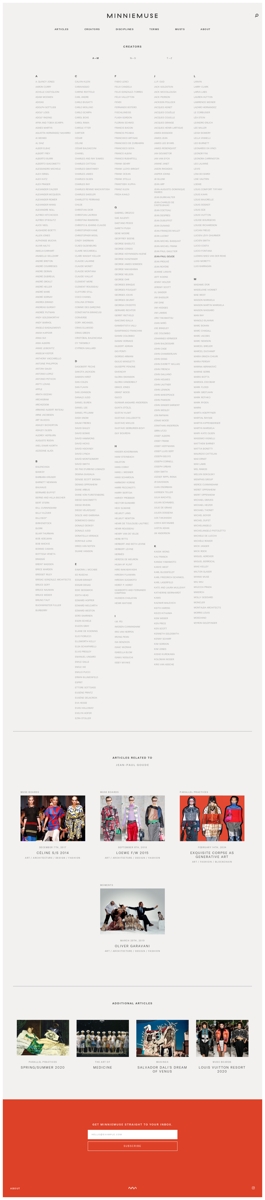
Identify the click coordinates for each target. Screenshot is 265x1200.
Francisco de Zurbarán (129, 143)
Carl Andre (82, 97)
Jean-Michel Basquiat (167, 241)
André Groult (44, 281)
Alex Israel (42, 173)
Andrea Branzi (44, 302)
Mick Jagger (201, 546)
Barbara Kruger (45, 477)
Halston (120, 461)
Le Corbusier (202, 112)
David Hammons (84, 438)
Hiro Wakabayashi (126, 569)
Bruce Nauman (44, 589)
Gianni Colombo (124, 335)
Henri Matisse (123, 603)
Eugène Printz (84, 692)
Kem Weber (161, 618)
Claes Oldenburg (85, 245)
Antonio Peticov (45, 378)
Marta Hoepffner (205, 412)
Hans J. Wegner (124, 472)
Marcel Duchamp (204, 351)
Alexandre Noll (45, 209)
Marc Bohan (201, 325)
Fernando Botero (126, 107)
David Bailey (82, 428)
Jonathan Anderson (166, 425)
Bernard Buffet (45, 492)
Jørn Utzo (160, 430)
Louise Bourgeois (205, 220)
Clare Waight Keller (87, 255)
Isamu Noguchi (124, 657)
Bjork (39, 528)
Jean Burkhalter (164, 197)
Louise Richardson (205, 225)
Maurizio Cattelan (205, 453)
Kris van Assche (164, 664)
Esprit (79, 682)
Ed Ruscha (81, 574)
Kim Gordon (161, 643)
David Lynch (82, 453)
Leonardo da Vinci (205, 148)
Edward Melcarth (86, 605)
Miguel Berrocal (204, 561)
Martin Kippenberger (207, 423)
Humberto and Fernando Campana (130, 591)
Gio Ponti (120, 351)
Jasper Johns (162, 173)
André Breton (44, 261)
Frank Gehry (122, 163)
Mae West (200, 294)
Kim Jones (160, 649)
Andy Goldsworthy (47, 317)
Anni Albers (42, 343)
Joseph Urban (162, 466)
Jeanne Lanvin (162, 271)
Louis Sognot (202, 204)
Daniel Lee (81, 407)
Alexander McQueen (47, 194)
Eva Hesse (81, 702)
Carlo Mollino (84, 107)
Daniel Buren (83, 402)
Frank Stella (123, 179)
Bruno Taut (42, 600)
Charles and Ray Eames (89, 158)
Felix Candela (123, 86)
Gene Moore (122, 233)
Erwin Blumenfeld (86, 677)
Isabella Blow (123, 652)
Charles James (84, 173)
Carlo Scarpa (83, 112)
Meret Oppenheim (205, 489)
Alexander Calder (46, 189)
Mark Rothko (202, 397)
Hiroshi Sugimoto (126, 579)
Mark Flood (201, 387)
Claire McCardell (86, 250)
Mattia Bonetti (203, 448)
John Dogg (160, 358)
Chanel (79, 153)
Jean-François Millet (167, 230)
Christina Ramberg (87, 220)
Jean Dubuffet (163, 220)
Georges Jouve (124, 294)
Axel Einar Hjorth (46, 445)
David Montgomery (87, 458)
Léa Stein (199, 117)
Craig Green (82, 332)
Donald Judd (83, 530)
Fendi (118, 102)
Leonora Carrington (206, 158)
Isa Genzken (122, 642)
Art (27, 863)
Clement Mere (84, 281)
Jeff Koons (161, 276)
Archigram (42, 399)
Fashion (74, 863)
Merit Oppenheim (204, 494)
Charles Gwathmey (87, 168)
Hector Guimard (125, 502)
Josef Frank (161, 440)
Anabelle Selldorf (47, 255)
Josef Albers (162, 435)
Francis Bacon (124, 127)
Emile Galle (82, 661)
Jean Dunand (162, 225)
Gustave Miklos (124, 423)
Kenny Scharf (162, 638)
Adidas (39, 102)
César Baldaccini (85, 148)
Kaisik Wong (161, 551)
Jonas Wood (161, 420)
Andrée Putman (45, 312)
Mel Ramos (200, 469)
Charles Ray (82, 184)
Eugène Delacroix (86, 697)
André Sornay (44, 296)
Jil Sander (160, 292)
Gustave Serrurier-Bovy (130, 428)
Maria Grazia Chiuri (206, 356)
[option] (43, 1053)
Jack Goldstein (163, 86)
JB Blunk (159, 179)
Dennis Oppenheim (86, 484)
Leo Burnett (201, 143)
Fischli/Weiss (123, 112)
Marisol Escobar (204, 382)
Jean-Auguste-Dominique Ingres (169, 190)
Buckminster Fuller (48, 605)
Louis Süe (199, 209)
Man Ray (199, 315)
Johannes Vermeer (165, 338)
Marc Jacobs (202, 335)
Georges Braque (125, 284)
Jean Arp (159, 184)
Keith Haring (162, 608)
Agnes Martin (43, 127)
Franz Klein (122, 189)
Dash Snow (81, 417)
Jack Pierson (162, 97)
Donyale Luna (83, 540)
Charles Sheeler (85, 194)
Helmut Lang (123, 513)
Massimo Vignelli (204, 438)
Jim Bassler (161, 297)
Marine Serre (202, 371)
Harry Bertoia (123, 492)
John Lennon (162, 389)
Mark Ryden (201, 402)
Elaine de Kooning (86, 631)
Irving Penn (122, 636)
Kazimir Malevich (165, 602)
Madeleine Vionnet (205, 289)
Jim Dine (159, 302)
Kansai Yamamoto (165, 561)
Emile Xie (80, 666)
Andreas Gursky (45, 307)
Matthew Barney (204, 443)
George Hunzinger (126, 258)
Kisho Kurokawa (164, 654)
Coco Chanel (83, 296)
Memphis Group (203, 479)
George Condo (124, 248)
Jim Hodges (161, 307)
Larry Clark (201, 86)
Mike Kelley (201, 566)
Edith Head (81, 595)
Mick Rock (200, 551)
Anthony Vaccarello (48, 358)
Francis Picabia (124, 132)
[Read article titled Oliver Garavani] (132, 917)
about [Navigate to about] (206, 29)
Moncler (199, 602)
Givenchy (120, 371)
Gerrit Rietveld (124, 315)
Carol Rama (82, 122)
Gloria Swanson (124, 376)
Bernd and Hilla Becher (50, 497)
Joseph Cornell (163, 461)
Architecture (43, 863)
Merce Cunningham (206, 484)
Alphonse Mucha (45, 240)
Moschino (200, 617)
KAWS (157, 597)
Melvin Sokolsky (204, 474)
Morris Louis (202, 612)
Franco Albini (123, 153)
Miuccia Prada (203, 587)
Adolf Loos (42, 112)
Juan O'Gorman (163, 487)
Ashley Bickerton (46, 425)
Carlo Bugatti (84, 102)
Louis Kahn (200, 194)
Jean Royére (161, 266)
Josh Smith (161, 471)
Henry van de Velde (127, 533)
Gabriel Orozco (124, 212)
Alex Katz (41, 179)
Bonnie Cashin (44, 548)
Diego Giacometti (86, 499)
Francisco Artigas (126, 138)
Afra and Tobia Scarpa (49, 122)
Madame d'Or (201, 284)
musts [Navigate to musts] (180, 29)
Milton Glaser (203, 571)
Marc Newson (202, 340)
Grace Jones (122, 387)
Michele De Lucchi (205, 535)
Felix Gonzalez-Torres (129, 91)
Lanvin (198, 81)
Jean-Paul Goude (164, 256)
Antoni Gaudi (43, 368)
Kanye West (161, 567)
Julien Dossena (163, 512)
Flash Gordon (123, 117)
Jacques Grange (164, 122)
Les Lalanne (201, 163)
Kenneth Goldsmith (166, 633)
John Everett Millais (167, 364)
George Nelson (124, 274)
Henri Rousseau (124, 528)
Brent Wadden (44, 564)
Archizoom (42, 404)
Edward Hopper (84, 600)
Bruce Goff (42, 584)
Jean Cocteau (162, 210)
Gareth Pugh (123, 228)
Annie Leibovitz (44, 348)
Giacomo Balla (124, 320)
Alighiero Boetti (45, 230)
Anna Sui (40, 337)
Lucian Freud (202, 230)
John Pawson (162, 399)
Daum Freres (83, 423)
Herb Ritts (121, 538)
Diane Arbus (82, 489)
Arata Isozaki (43, 394)
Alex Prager (42, 184)
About (15, 1188)
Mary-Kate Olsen (204, 433)
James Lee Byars (164, 143)
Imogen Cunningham (127, 626)
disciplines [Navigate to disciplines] (125, 29)
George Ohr (122, 279)
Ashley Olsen (43, 430)
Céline (79, 143)
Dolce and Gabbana (87, 515)
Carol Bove (82, 117)
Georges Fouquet (126, 289)
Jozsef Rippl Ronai (165, 476)
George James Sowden (128, 264)
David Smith (82, 464)
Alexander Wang (45, 204)
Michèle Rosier (203, 540)
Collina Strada (84, 302)
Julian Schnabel (164, 502)
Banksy (40, 471)
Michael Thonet (204, 510)
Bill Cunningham (46, 507)
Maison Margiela (204, 299)
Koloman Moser (164, 659)
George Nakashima (126, 269)
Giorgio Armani (124, 356)
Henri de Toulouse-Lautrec (132, 523)
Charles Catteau (85, 163)
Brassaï (40, 559)
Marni (197, 407)
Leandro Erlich (203, 122)
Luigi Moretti (202, 261)
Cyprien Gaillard (85, 348)
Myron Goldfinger (205, 622)
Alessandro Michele (48, 168)
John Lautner (162, 384)
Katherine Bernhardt (167, 592)
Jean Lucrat (161, 235)
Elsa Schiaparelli (85, 646)
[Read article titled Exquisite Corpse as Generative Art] (212, 824)
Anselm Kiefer (44, 353)
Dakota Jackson (85, 371)
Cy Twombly (82, 343)
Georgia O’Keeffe (125, 305)
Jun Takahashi (163, 517)
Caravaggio (82, 86)
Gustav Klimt (123, 412)
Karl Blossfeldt (164, 572)
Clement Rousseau (86, 286)
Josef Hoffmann (164, 446)
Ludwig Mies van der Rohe (210, 255)
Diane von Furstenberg (89, 494)
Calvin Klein (82, 81)
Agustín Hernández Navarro (53, 132)
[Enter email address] (132, 1140)
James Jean (160, 138)
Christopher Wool (86, 235)
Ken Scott (160, 628)
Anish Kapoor (43, 332)
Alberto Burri (44, 158)
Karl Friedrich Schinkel (169, 577)
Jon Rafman (161, 415)
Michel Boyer (202, 515)
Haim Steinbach (124, 456)
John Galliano (162, 374)
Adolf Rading (43, 117)
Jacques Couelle (164, 117)
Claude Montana (85, 271)
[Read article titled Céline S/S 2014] (53, 824)
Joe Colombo (162, 333)
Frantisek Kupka (125, 184)
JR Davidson (161, 481)
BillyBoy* (41, 518)
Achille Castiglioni (47, 91)
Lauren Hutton (203, 97)
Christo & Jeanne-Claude (90, 225)
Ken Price (160, 623)
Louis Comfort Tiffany (208, 189)
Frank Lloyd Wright (127, 168)
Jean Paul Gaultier (165, 251)
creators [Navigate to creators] (92, 29)
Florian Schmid (124, 122)
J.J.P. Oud (159, 81)
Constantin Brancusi (88, 312)
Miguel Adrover (203, 556)
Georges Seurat (124, 299)
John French (162, 369)
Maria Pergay (202, 361)
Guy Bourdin (122, 433)
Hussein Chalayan (126, 598)
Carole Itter (83, 127)
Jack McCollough (165, 91)
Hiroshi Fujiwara (125, 574)
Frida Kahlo (122, 194)
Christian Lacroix (86, 214)
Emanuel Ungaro (85, 656)
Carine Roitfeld (85, 91)
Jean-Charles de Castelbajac (164, 203)
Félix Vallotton (124, 97)
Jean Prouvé (161, 261)
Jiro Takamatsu (163, 317)
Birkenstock (43, 523)
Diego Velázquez (85, 510)
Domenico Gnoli (85, 520)
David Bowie (82, 433)
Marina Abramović (205, 366)
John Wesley (162, 410)
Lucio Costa (201, 245)
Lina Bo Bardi (202, 173)
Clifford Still (83, 291)
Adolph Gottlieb (45, 107)
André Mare (42, 291)
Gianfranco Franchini (128, 330)
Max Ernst (200, 458)
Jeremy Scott (162, 287)
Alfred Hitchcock (46, 214)
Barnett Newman (46, 482)
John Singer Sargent (167, 405)
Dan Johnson (83, 392)
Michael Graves (203, 499)
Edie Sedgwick (84, 590)
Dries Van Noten (85, 546)
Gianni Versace (124, 340)
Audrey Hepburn (45, 435)
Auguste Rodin (44, 440)
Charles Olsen (84, 179)
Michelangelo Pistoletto (210, 530)
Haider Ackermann (126, 451)
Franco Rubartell (126, 158)
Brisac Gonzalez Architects (53, 579)
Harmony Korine (125, 482)
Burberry (41, 610)
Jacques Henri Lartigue (168, 127)
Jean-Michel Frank (165, 246)
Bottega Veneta (45, 553)
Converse (81, 317)
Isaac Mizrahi (123, 647)
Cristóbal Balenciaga (88, 337)
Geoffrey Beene (124, 238)
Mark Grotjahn (203, 392)
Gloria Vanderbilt (126, 382)
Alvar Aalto (42, 245)
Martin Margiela (204, 428)
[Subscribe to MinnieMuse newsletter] (132, 1151)
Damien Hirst (83, 376)
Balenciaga (42, 466)
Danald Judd (82, 397)
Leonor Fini (201, 153)
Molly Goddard (203, 597)
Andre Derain (43, 271)
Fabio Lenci (122, 81)
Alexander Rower (46, 199)
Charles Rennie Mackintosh (92, 189)
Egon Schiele (83, 620)
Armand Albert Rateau (49, 409)
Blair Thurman (44, 533)
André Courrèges (46, 266)
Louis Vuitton (202, 214)
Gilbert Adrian (124, 346)
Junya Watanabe (164, 522)
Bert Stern (42, 502)
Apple (38, 389)
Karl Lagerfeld (163, 582)
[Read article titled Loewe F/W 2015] (132, 824)
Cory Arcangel (84, 322)
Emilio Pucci (82, 672)
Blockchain (223, 867)
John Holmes (162, 379)
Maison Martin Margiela (209, 305)
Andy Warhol (43, 322)
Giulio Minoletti (125, 361)
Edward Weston (85, 610)
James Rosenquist (165, 148)
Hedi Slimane (123, 508)
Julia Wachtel (162, 497)
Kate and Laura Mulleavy (169, 587)
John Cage (160, 348)
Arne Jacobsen (44, 414)
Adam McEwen (44, 97)
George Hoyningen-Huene (130, 253)
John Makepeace (164, 394)
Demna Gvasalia (84, 474)
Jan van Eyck (162, 158)
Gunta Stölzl (123, 407)
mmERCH (199, 592)
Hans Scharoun (124, 477)
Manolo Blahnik (204, 320)
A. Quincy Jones (44, 81)
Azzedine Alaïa (44, 450)
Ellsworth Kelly (85, 641)
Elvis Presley (83, 651)
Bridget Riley (43, 574)
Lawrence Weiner (204, 102)
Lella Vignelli (202, 138)
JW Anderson (162, 533)
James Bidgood (163, 132)
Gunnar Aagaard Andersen (131, 402)
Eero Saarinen (83, 615)
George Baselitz (125, 243)
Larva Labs (200, 91)
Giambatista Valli (125, 325)
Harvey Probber (124, 497)
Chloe (78, 204)
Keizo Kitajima (163, 613)
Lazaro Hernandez (205, 107)
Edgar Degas (83, 584)
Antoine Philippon (46, 363)
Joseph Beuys (162, 456)
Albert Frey (42, 153)
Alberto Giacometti (47, 163)
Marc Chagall (202, 330)
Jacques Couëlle (164, 112)
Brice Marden (44, 569)
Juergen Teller (163, 492)
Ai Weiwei (41, 138)
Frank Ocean (123, 173)
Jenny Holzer (162, 282)
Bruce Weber (43, 594)
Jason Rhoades (163, 168)
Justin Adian (161, 528)
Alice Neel (41, 225)
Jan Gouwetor (163, 153)
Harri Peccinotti (125, 487)
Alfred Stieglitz (45, 220)
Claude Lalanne (84, 261)
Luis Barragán (202, 266)
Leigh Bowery (202, 132)
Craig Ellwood (84, 327)
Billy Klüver (43, 512)
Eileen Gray (82, 625)
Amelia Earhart (44, 250)
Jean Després (162, 215)
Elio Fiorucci (83, 636)
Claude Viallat (84, 276)
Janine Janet (161, 163)
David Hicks (82, 443)
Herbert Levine (124, 549)
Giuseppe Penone (125, 366)
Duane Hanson (84, 551)
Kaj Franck (161, 556)
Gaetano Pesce (124, 223)
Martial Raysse (203, 417)
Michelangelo (202, 525)
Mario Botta (201, 376)
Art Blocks (42, 419)
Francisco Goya (124, 148)
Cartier (79, 132)
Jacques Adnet (163, 107)
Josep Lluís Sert (164, 451)
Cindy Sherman (84, 240)
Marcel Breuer (203, 346)
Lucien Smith (202, 240)
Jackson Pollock (164, 102)
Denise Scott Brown (87, 479)
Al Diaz (39, 143)
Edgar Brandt (83, 579)
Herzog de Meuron (126, 559)
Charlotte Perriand (87, 199)
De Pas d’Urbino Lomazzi (90, 469)
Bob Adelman (43, 538)
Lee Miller (200, 127)
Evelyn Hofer (83, 713)
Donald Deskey (84, 525)
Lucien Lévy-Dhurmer (207, 235)
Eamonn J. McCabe (86, 569)
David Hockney (84, 448)
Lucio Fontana (203, 250)
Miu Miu (198, 581)
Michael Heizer (203, 505)
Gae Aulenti (122, 217)
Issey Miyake (122, 662)
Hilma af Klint (123, 564)
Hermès (119, 554)
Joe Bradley (161, 328)
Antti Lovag (42, 384)
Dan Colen (81, 382)
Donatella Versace (87, 535)
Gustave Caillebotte (128, 417)
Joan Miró (160, 323)
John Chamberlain (165, 353)
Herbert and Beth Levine (130, 543)
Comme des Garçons (87, 307)
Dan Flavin (81, 387)
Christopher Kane (86, 230)
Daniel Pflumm (84, 412)
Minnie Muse (201, 576)
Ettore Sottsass (85, 687)
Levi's (197, 168)
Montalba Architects (207, 607)
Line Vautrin (201, 179)
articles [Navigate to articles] (62, 29)
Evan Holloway (84, 707)
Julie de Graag (163, 507)
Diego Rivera (82, 505)
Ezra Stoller (83, 718)
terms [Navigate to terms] (154, 29)
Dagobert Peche (85, 366)
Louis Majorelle (204, 199)
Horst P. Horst (124, 584)
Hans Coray (122, 467)
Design (61, 863)
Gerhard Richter (125, 310)
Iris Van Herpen (124, 631)
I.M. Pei (119, 621)
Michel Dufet (202, 520)
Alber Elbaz (42, 148)
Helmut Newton (124, 518)
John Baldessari (164, 343)
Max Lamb (200, 464)
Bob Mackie (42, 543)
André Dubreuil (45, 276)
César (78, 138)
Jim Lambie (160, 312)
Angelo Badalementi (48, 327)
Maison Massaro (204, 310)
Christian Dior (84, 209)
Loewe (197, 184)
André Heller (43, 286)
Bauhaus (40, 487)
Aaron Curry (43, 86)
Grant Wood (122, 392)
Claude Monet (84, 266)
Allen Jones (42, 235)
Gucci (118, 397)
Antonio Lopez (44, 373)
